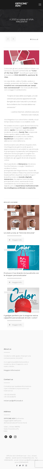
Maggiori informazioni (12, 370)
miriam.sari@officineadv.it (13, 401)
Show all (34, 39)
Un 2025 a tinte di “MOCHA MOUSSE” (19, 233)
